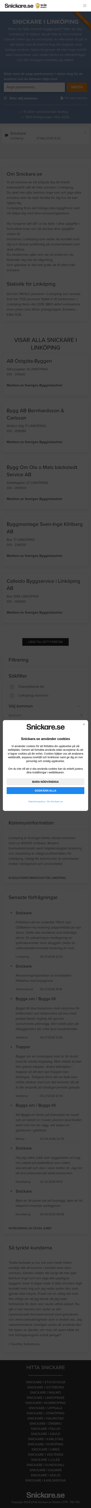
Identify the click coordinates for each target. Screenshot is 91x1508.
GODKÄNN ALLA (45, 790)
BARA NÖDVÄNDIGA (45, 781)
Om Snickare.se (55, 801)
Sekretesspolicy (36, 801)
